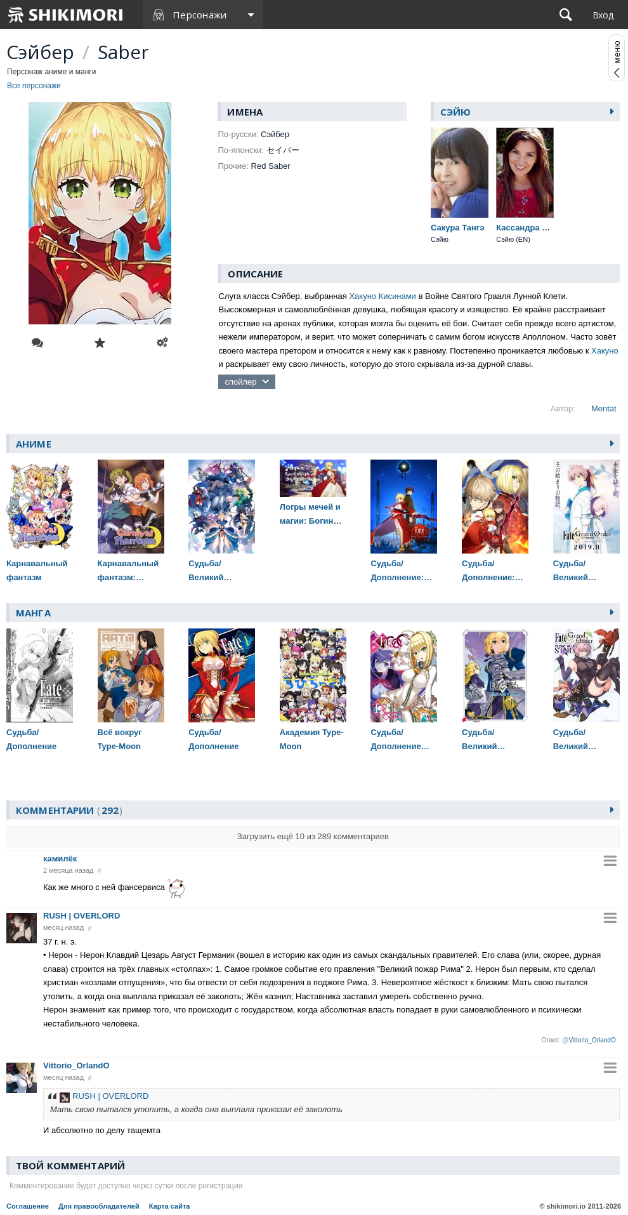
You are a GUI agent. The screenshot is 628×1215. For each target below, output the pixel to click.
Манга (33, 612)
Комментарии (69, 810)
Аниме (33, 443)
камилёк (60, 858)
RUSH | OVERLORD (81, 915)
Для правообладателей (99, 1206)
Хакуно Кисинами (382, 296)
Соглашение (27, 1206)
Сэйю (455, 111)
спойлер (240, 382)
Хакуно (604, 350)
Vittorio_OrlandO (76, 1065)
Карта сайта (169, 1206)
